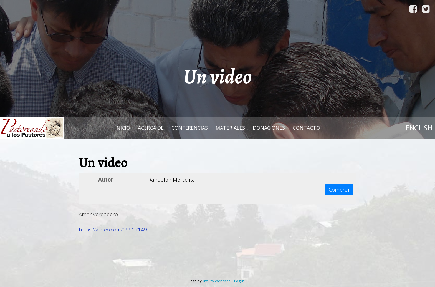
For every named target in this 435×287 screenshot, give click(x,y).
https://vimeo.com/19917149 (113, 229)
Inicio (122, 127)
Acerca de (151, 127)
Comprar (339, 189)
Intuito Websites (217, 280)
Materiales (230, 127)
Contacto (306, 127)
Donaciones (269, 127)
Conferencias (189, 127)
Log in (239, 280)
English (419, 127)
